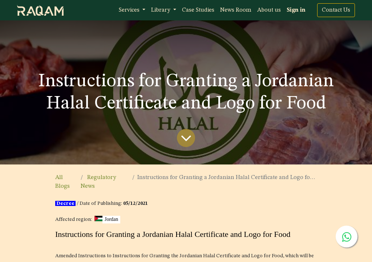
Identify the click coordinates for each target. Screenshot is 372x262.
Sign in (296, 10)
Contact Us (336, 10)
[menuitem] (198, 10)
